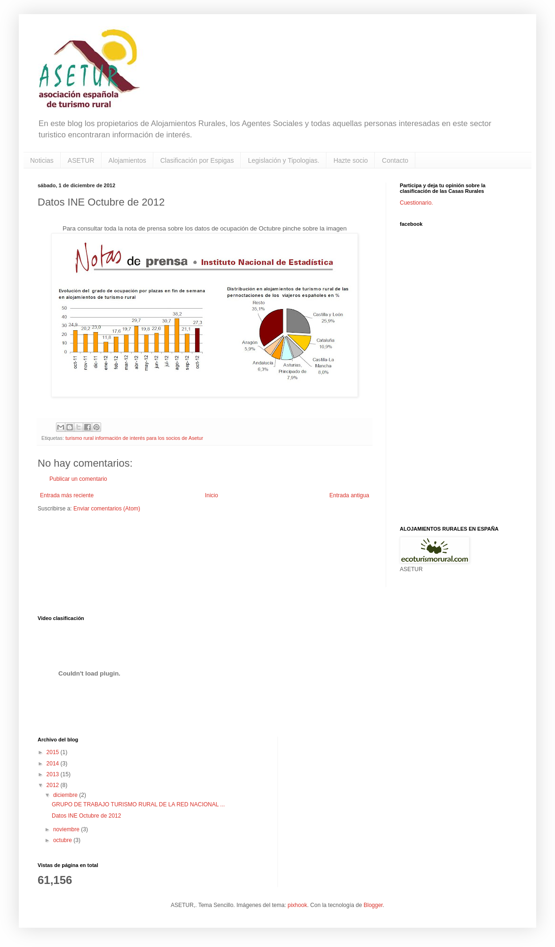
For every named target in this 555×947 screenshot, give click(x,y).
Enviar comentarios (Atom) (106, 508)
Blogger (373, 905)
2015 (54, 752)
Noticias (42, 160)
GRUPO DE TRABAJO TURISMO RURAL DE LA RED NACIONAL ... (138, 804)
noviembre (67, 829)
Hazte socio (350, 160)
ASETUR (81, 160)
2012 (54, 785)
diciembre (66, 795)
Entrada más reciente (67, 495)
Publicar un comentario (78, 479)
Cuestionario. (416, 202)
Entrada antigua (349, 495)
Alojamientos (127, 160)
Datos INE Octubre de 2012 (86, 815)
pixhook (297, 905)
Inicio (211, 495)
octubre (63, 840)
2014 (54, 763)
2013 (54, 774)
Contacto (395, 160)
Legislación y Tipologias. (283, 160)
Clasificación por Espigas (197, 160)
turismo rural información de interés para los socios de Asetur (134, 438)
